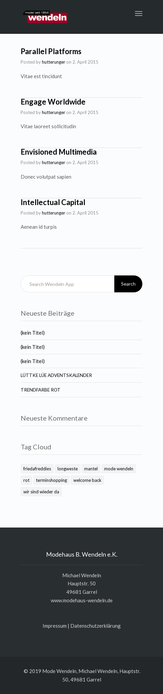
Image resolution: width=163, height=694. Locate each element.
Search (128, 284)
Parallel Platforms (51, 51)
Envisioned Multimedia (59, 151)
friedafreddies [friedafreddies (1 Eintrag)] (37, 468)
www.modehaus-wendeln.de (82, 600)
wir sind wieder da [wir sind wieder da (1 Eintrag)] (41, 491)
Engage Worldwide (53, 101)
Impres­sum (55, 626)
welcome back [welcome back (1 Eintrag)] (87, 480)
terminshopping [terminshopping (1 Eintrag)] (51, 480)
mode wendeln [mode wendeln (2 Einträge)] (118, 468)
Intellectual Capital (53, 202)
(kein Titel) (33, 333)
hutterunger (53, 62)
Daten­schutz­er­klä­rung (95, 626)
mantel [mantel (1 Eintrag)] (91, 468)
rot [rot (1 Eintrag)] (26, 480)
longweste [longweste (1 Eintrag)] (67, 468)
